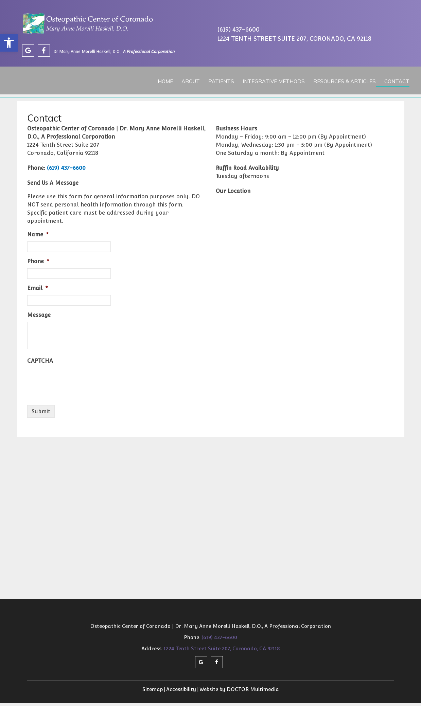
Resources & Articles (341, 80)
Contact (392, 80)
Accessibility (181, 691)
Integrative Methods (270, 80)
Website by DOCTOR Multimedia (239, 691)
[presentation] (78, 383)
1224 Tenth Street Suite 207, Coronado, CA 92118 (294, 39)
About (188, 80)
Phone (38, 263)
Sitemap (152, 691)
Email (37, 290)
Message (39, 317)
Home (163, 80)
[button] (9, 43)
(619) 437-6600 (238, 30)
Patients (218, 80)
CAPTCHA (40, 363)
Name (38, 237)
